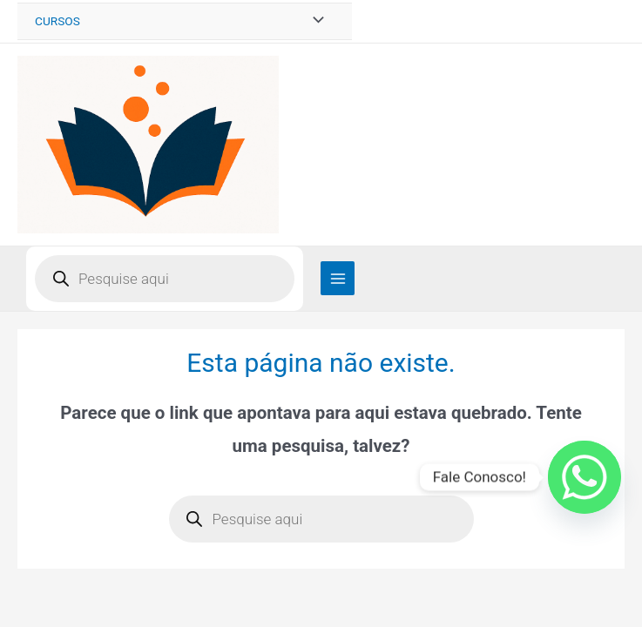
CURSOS (57, 21)
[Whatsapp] (584, 477)
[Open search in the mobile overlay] (164, 278)
